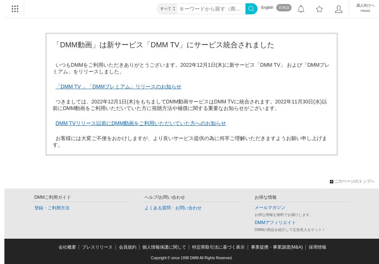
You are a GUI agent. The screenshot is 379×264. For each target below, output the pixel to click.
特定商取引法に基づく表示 (218, 247)
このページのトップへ (352, 181)
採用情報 (317, 247)
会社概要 (67, 247)
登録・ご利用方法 (52, 207)
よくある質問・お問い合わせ (173, 207)
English (267, 8)
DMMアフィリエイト (275, 222)
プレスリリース (97, 247)
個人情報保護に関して (164, 247)
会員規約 (127, 247)
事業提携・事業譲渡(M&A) (277, 247)
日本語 (283, 8)
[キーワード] (211, 8)
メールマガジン (270, 207)
